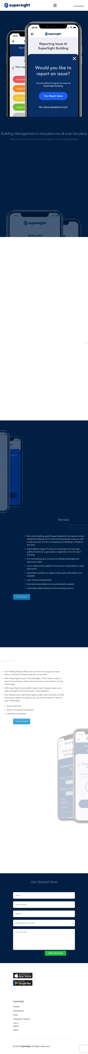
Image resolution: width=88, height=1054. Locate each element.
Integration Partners (21, 1019)
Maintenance (18, 1011)
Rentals (16, 1007)
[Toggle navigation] (55, 5)
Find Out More (22, 595)
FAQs (15, 1015)
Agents (16, 1026)
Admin (15, 1030)
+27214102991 (78, 6)
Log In (15, 1023)
